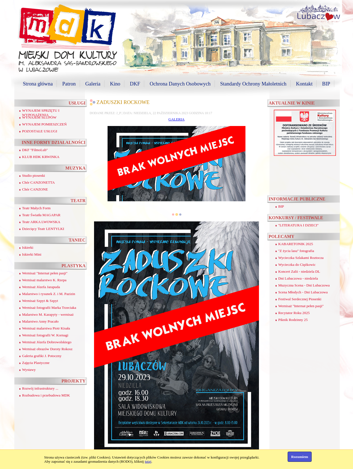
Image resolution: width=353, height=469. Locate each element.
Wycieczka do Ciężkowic (296, 264)
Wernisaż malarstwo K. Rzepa (44, 280)
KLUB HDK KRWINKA (41, 157)
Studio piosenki (33, 175)
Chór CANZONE (35, 189)
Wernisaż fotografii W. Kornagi (45, 335)
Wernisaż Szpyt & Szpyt (40, 301)
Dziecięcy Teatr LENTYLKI (43, 229)
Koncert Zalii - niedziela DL (299, 271)
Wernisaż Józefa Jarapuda (41, 287)
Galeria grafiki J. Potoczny (41, 356)
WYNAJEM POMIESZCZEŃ (44, 124)
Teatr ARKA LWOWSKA (41, 222)
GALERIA (177, 119)
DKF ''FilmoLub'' (35, 150)
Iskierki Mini (31, 254)
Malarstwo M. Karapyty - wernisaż (48, 314)
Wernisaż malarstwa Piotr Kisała (46, 328)
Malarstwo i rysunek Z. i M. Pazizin (48, 294)
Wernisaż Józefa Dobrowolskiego (46, 342)
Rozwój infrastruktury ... (40, 388)
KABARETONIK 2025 (295, 244)
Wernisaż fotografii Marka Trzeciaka (49, 307)
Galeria (92, 84)
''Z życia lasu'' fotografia (296, 251)
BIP (326, 84)
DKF (135, 84)
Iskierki (27, 247)
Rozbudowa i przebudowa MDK (46, 395)
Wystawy (29, 370)
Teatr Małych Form (36, 208)
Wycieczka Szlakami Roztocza (300, 258)
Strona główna (38, 84)
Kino (115, 84)
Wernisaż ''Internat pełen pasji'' (44, 273)
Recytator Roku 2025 (294, 313)
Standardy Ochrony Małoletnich (253, 84)
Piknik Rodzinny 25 (293, 320)
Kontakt (304, 84)
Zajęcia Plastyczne (36, 363)
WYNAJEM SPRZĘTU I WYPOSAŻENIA (41, 112)
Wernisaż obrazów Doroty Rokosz (47, 349)
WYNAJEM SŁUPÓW (39, 117)
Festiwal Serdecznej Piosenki (299, 299)
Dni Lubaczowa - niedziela (298, 278)
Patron (69, 84)
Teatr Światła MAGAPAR (41, 215)
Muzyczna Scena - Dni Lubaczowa (304, 285)
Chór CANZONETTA (38, 182)
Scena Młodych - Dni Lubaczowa (303, 292)
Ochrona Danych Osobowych (180, 84)
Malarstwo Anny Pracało (40, 321)
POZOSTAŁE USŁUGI (39, 131)
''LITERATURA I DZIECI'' (298, 225)
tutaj (148, 461)
